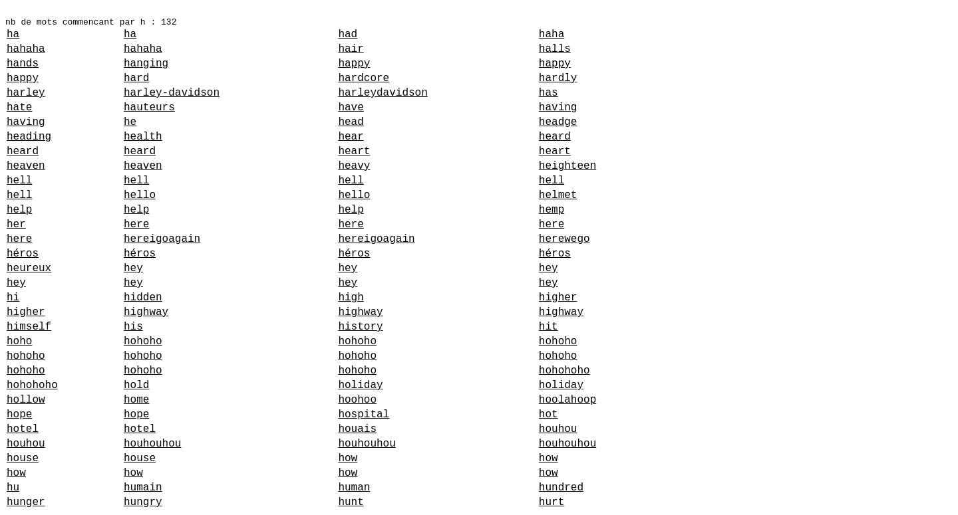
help (19, 210)
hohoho (143, 342)
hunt (350, 502)
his (133, 327)
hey (133, 268)
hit (548, 327)
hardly (558, 78)
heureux (29, 268)
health (143, 137)
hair (350, 49)
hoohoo (357, 400)
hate (19, 108)
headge (558, 122)
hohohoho (564, 371)
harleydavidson (382, 93)
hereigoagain (162, 239)
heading (29, 137)
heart (354, 151)
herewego (564, 239)
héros (23, 254)
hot (548, 415)
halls (555, 49)
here (136, 225)
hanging (146, 64)
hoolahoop (567, 400)
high (350, 298)
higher (558, 298)
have (350, 108)
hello (140, 195)
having (558, 108)
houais (357, 429)
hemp (551, 210)
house (23, 458)
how (347, 458)
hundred (561, 488)
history (360, 327)
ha (13, 35)
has (548, 93)
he (130, 122)
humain (143, 488)
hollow (26, 400)
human (354, 488)
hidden (143, 298)
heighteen (567, 166)
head (350, 122)
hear (350, 137)
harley (26, 93)
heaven (26, 166)
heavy (354, 166)
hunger (26, 502)
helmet (558, 195)
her (16, 225)
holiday (360, 385)
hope (19, 415)
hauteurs (149, 108)
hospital (363, 415)
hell (19, 181)
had (347, 35)
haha (551, 35)
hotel (23, 429)
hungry (143, 502)
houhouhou (152, 444)
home (136, 400)
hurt (551, 502)
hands (23, 64)
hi (13, 298)
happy (354, 64)
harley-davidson (172, 93)
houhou (558, 429)
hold (136, 385)
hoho (19, 342)
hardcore (363, 78)
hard (136, 78)
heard (555, 137)
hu (13, 488)
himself (29, 327)
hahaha (26, 49)
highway (146, 312)
